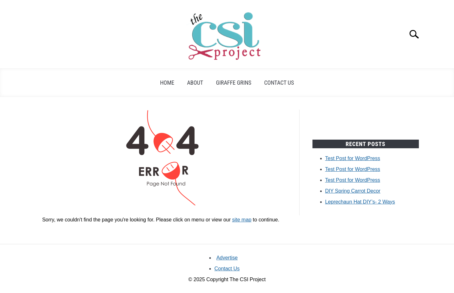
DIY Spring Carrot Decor (353, 191)
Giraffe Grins (233, 82)
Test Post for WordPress (352, 158)
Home (167, 82)
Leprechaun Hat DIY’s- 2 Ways (360, 201)
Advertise (227, 257)
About (195, 82)
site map (241, 219)
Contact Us (279, 82)
